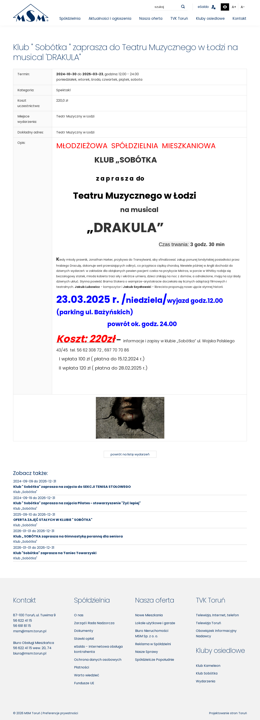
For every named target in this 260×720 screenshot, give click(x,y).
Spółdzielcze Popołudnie (154, 659)
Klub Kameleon (208, 665)
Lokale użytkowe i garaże (155, 623)
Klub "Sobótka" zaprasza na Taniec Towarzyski (54, 553)
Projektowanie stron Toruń (228, 713)
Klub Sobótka (206, 673)
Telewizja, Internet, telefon (217, 615)
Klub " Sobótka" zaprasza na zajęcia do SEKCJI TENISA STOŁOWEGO (72, 486)
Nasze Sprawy (146, 651)
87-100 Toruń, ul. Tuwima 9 (34, 615)
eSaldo (209, 6)
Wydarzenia (205, 681)
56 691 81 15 (22, 625)
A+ (234, 7)
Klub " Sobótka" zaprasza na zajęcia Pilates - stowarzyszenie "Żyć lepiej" (77, 503)
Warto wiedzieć (86, 675)
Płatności (81, 667)
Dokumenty (83, 630)
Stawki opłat (84, 638)
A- (243, 7)
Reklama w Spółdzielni (153, 644)
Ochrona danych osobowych (97, 659)
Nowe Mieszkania (149, 615)
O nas (78, 615)
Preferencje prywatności (60, 713)
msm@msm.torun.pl (29, 631)
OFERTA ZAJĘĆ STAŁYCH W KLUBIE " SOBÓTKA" (52, 519)
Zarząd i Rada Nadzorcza (94, 623)
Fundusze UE (84, 683)
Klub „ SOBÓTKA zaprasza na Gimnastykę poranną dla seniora (68, 536)
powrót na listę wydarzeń (130, 454)
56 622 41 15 (22, 620)
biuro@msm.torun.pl (29, 653)
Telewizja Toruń (208, 623)
